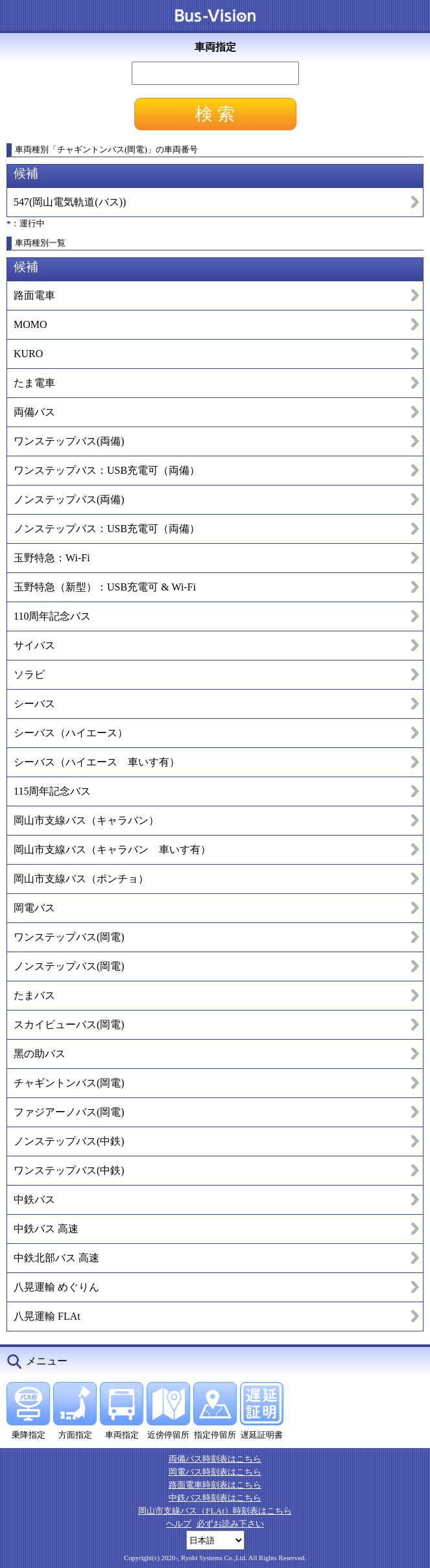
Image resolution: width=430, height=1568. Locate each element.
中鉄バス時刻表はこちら (215, 1498)
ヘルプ (178, 1523)
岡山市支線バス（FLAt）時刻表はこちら (215, 1510)
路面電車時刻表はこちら (215, 1485)
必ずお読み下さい (230, 1523)
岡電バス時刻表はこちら (215, 1472)
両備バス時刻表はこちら (215, 1459)
